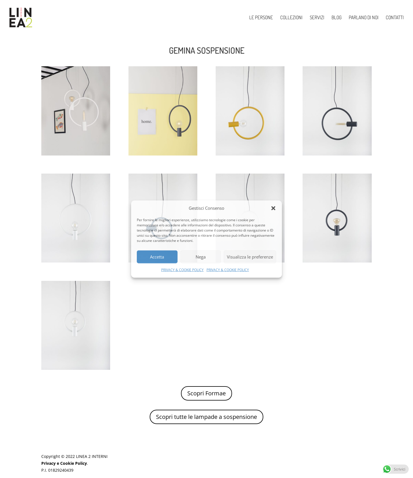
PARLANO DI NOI (364, 17)
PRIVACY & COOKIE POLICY (182, 269)
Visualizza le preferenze (250, 257)
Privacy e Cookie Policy (64, 463)
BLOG (337, 17)
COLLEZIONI (291, 17)
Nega (201, 257)
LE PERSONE (261, 17)
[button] (273, 208)
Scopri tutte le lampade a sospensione (206, 417)
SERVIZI (317, 17)
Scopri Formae (206, 393)
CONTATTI (395, 17)
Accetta (157, 257)
